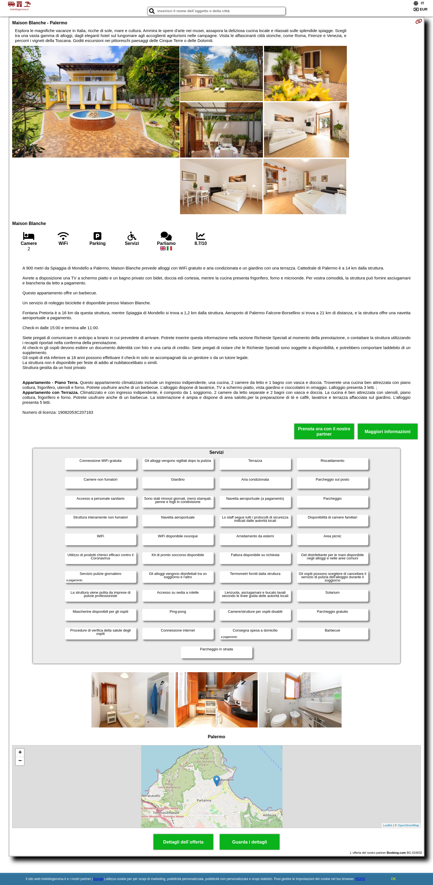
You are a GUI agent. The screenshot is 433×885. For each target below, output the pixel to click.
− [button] (20, 761)
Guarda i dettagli (249, 842)
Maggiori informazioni (388, 431)
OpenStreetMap (408, 825)
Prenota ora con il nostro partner (324, 431)
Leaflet (387, 825)
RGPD (360, 879)
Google (98, 879)
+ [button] (20, 753)
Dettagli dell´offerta (183, 842)
